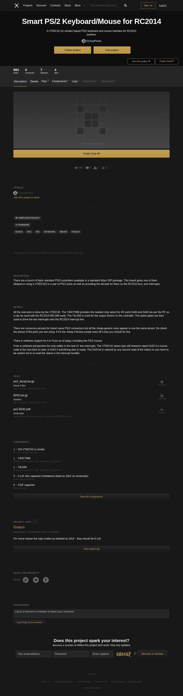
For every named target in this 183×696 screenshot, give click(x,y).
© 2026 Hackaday (91, 688)
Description (20, 81)
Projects (28, 5)
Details (34, 81)
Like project (112, 50)
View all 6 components (91, 496)
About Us (45, 682)
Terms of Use (101, 682)
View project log (91, 549)
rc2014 (18, 232)
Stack (67, 5)
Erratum (19, 527)
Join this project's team (26, 197)
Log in (162, 5)
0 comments (53, 532)
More (80, 5)
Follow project (73, 50)
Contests (55, 5)
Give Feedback (84, 682)
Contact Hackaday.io (63, 682)
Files (45, 81)
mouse (63, 232)
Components (60, 81)
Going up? (91, 674)
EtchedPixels (91, 41)
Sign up (148, 5)
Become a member (63, 645)
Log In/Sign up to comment (29, 622)
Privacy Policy (118, 682)
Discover (41, 5)
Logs (75, 81)
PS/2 (29, 232)
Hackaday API (135, 682)
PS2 (38, 232)
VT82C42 (76, 232)
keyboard (49, 232)
